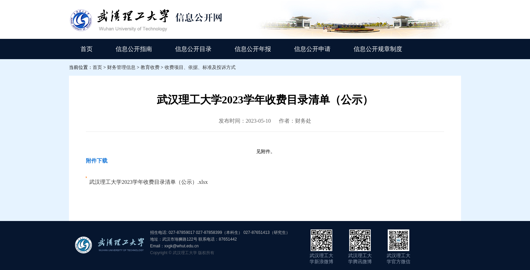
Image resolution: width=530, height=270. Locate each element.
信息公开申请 (312, 49)
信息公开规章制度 (378, 49)
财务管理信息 (121, 67)
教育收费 (150, 67)
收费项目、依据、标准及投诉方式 (200, 67)
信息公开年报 (253, 49)
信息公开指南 (134, 49)
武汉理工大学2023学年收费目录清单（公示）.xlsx (148, 182)
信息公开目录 (193, 49)
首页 (86, 49)
